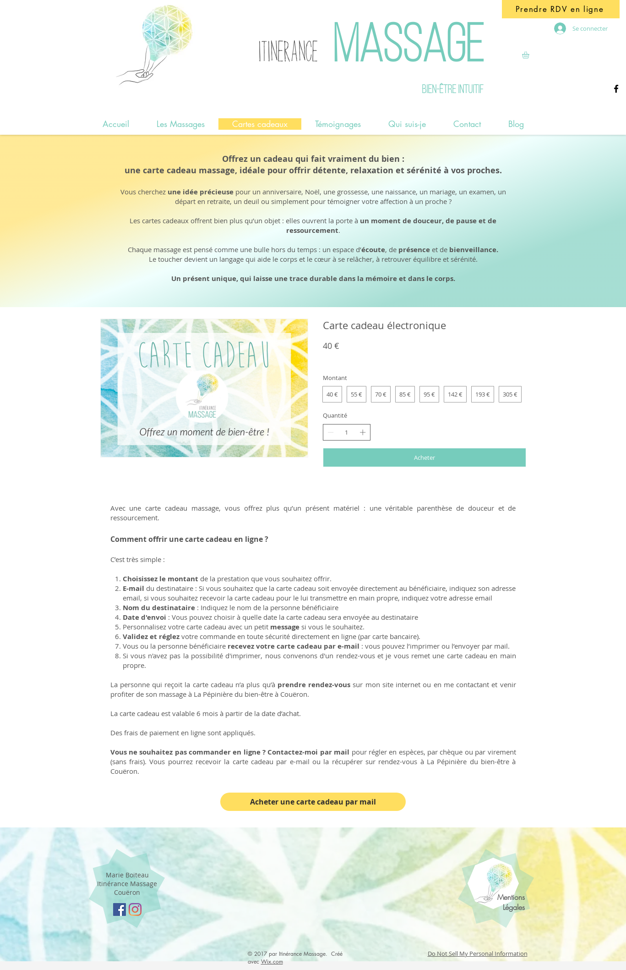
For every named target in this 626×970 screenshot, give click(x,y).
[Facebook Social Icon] (119, 909)
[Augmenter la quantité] (362, 432)
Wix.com (272, 961)
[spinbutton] (346, 432)
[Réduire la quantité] (330, 432)
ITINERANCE (288, 51)
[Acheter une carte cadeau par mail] (313, 802)
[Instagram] (135, 909)
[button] (530, 55)
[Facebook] (616, 88)
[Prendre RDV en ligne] (561, 9)
